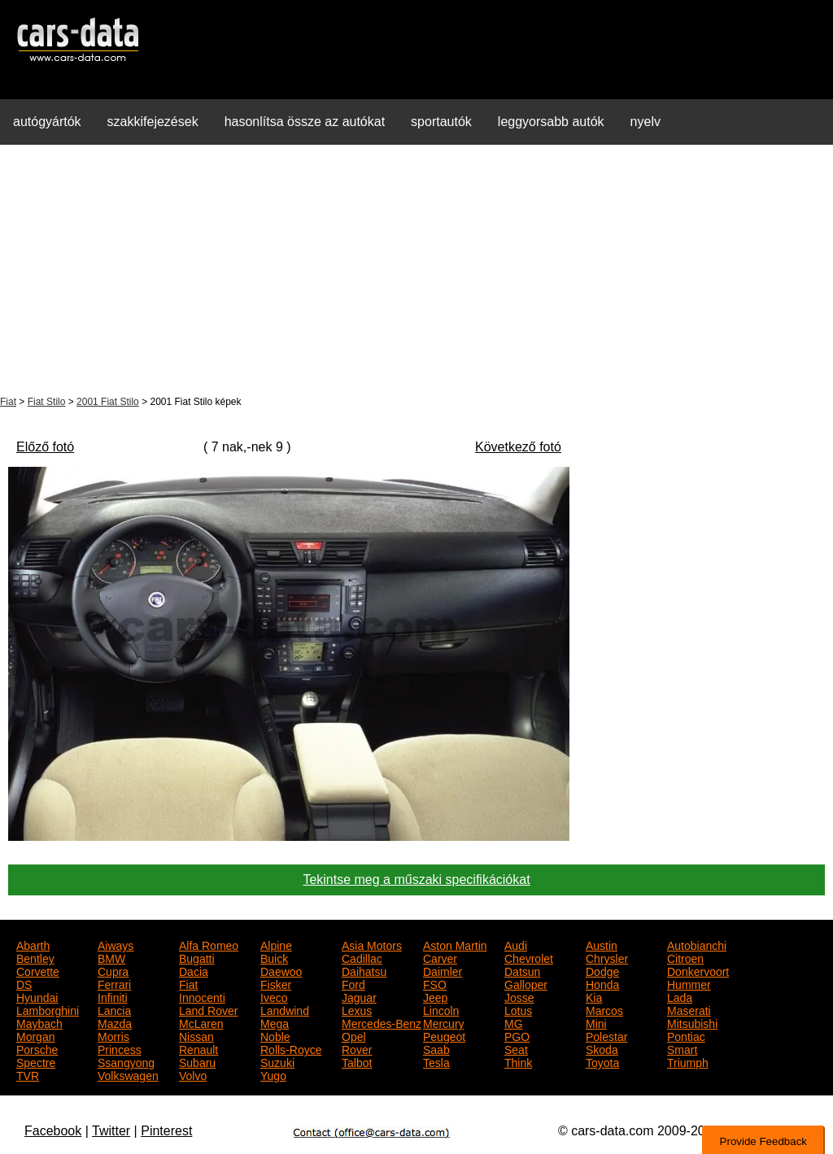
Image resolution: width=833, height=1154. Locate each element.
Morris (113, 1035)
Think (518, 1061)
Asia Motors (372, 944)
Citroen (685, 957)
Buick (274, 957)
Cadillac (362, 957)
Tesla (436, 1061)
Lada (679, 996)
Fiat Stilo (47, 401)
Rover (357, 1048)
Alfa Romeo (208, 944)
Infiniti (113, 996)
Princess (120, 1048)
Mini (596, 1022)
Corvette (37, 970)
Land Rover (208, 1009)
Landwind (284, 1009)
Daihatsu (364, 970)
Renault (198, 1048)
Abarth (33, 944)
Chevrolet (528, 957)
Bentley (35, 957)
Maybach (39, 1022)
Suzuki (277, 1061)
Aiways (115, 944)
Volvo (193, 1074)
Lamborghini (47, 1009)
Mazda (115, 1022)
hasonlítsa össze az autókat (305, 121)
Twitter (111, 1131)
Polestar (606, 1035)
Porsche (37, 1048)
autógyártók (47, 121)
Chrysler (607, 957)
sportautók (441, 121)
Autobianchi (696, 944)
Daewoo (281, 970)
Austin (601, 944)
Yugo (273, 1074)
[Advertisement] (416, 271)
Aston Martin (455, 944)
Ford (353, 983)
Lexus (357, 1009)
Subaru (197, 1061)
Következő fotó (518, 447)
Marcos (604, 1009)
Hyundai (37, 996)
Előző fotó (45, 447)
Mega (274, 1022)
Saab (436, 1048)
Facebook (52, 1131)
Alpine (276, 944)
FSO (435, 983)
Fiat (8, 401)
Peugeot (444, 1035)
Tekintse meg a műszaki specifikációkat (416, 879)
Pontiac (686, 1035)
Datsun (522, 970)
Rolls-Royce (290, 1048)
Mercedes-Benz (381, 1022)
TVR (27, 1074)
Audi (515, 944)
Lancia (114, 1009)
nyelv (645, 121)
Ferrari (114, 983)
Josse (519, 996)
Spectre (35, 1061)
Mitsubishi (692, 1022)
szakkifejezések (152, 121)
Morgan (35, 1035)
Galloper (525, 983)
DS (24, 983)
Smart (682, 1048)
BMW (111, 957)
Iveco (273, 996)
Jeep (435, 996)
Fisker (275, 983)
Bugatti (197, 957)
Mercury (443, 1022)
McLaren (201, 1022)
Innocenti (202, 996)
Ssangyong (126, 1061)
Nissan (196, 1035)
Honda (602, 983)
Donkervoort (698, 970)
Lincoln (441, 1009)
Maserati (689, 1009)
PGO (517, 1035)
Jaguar (359, 996)
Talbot (357, 1061)
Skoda (602, 1048)
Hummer (689, 983)
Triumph (688, 1061)
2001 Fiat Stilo (107, 401)
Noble (275, 1035)
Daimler (442, 970)
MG (513, 1022)
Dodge (602, 970)
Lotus (518, 1009)
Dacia (193, 970)
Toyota (602, 1061)
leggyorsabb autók (551, 121)
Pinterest (166, 1131)
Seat (516, 1048)
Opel (354, 1035)
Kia (594, 996)
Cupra (113, 970)
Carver (440, 957)
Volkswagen (128, 1074)
